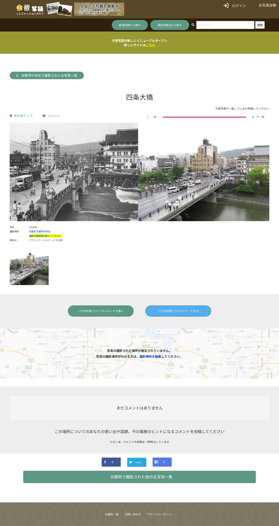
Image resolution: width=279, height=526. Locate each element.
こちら (150, 45)
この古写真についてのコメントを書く (101, 311)
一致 (151, 117)
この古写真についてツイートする (178, 311)
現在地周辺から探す (170, 25)
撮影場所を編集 (150, 356)
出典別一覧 (112, 514)
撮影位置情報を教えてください (45, 235)
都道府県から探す (130, 25)
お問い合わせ (133, 514)
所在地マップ (21, 115)
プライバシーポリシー (160, 514)
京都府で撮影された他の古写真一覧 (141, 477)
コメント (51, 115)
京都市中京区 (44, 231)
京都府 (32, 231)
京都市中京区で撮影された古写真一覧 (47, 75)
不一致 (257, 117)
